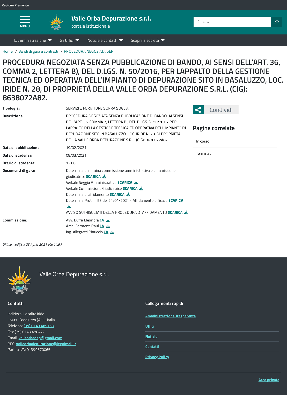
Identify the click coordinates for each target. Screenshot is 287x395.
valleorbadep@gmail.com (40, 338)
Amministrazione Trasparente (170, 316)
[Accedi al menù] (25, 21)
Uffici (150, 326)
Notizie (151, 336)
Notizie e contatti (102, 40)
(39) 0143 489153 (39, 326)
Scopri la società (145, 40)
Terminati (204, 153)
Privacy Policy (157, 357)
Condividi (218, 109)
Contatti (152, 346)
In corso (202, 141)
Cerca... (203, 21)
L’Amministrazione (30, 40)
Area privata (268, 380)
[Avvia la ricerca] (276, 22)
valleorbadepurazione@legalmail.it (46, 344)
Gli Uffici (67, 40)
